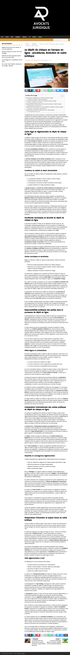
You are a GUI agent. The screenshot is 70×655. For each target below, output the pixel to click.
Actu (2, 37)
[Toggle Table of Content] (61, 96)
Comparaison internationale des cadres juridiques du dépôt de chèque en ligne (44, 107)
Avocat (7, 37)
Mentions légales (21, 653)
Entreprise (18, 37)
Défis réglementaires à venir (34, 111)
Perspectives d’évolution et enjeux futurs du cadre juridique (40, 110)
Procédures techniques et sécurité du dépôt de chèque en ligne (41, 101)
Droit (12, 37)
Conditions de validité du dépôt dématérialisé (37, 99)
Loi (29, 37)
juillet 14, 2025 (30, 60)
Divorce (34, 37)
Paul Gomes (38, 60)
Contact (40, 37)
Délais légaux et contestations (34, 105)
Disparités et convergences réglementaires (37, 108)
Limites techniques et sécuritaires (35, 102)
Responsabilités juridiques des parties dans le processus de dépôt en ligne (43, 104)
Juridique (24, 37)
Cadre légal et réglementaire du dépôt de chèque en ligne (39, 98)
